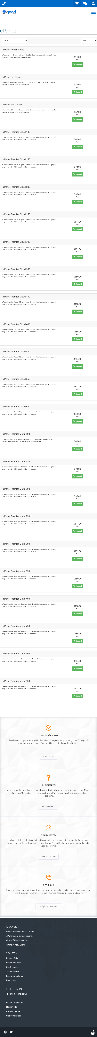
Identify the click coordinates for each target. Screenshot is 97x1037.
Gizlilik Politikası (13, 1016)
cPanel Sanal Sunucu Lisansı (19, 936)
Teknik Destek (12, 971)
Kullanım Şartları (13, 1011)
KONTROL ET (48, 757)
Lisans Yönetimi (13, 962)
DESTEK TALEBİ (49, 856)
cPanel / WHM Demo (15, 945)
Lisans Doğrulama (14, 976)
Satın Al (77, 64)
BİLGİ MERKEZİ (48, 806)
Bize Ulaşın (11, 980)
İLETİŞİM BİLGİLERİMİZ (48, 906)
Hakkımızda (11, 1007)
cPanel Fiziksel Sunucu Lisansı (20, 931)
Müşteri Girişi (12, 958)
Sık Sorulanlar (12, 967)
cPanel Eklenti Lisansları (17, 940)
